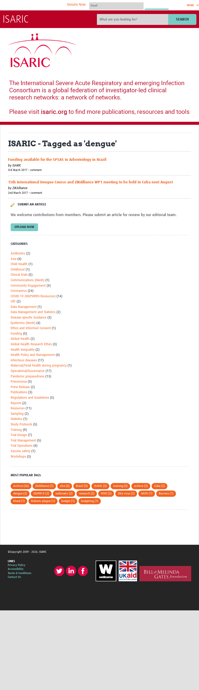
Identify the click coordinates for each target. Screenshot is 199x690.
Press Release (20, 387)
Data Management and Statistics (33, 312)
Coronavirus (19, 291)
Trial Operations (21, 445)
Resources (18, 408)
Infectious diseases (24, 360)
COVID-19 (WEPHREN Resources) (33, 296)
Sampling (17, 414)
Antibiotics (18, 253)
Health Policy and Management (33, 355)
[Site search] (133, 19)
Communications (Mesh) (27, 280)
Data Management (24, 307)
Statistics (16, 419)
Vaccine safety (20, 451)
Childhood (18, 269)
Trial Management (23, 440)
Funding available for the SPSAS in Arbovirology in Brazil (57, 160)
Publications (19, 392)
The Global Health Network (41, 5)
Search (182, 19)
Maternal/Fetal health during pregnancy (39, 365)
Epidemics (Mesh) (23, 323)
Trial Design (19, 435)
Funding (16, 333)
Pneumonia (19, 381)
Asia (13, 259)
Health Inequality (22, 349)
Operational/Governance (28, 371)
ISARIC (16, 20)
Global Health (20, 339)
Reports (16, 403)
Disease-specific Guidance (28, 317)
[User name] (116, 5)
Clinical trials (19, 275)
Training (16, 430)
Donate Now (76, 4)
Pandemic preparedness (27, 376)
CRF (13, 301)
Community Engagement (28, 285)
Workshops (18, 456)
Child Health (19, 264)
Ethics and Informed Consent (31, 328)
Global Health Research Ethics (31, 344)
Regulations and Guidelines (30, 397)
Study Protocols (21, 424)
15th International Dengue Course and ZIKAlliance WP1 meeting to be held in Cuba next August (90, 182)
